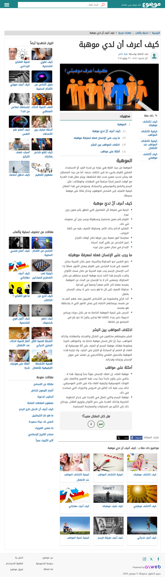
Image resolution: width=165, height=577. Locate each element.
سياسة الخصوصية (44, 563)
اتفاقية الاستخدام (14, 563)
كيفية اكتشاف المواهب (149, 133)
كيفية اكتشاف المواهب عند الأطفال (149, 145)
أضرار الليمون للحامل (42, 390)
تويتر (126, 437)
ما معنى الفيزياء (44, 428)
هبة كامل (123, 54)
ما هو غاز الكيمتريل (42, 415)
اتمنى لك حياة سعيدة (41, 422)
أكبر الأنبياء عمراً (44, 440)
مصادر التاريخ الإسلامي (40, 434)
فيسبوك (138, 437)
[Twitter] (151, 559)
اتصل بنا (19, 558)
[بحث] (102, 5)
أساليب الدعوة (45, 397)
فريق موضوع (16, 569)
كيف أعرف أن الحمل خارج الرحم (36, 409)
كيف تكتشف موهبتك (150, 123)
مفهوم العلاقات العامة (40, 403)
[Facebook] (158, 559)
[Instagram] (144, 559)
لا (91, 424)
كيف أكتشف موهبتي (150, 156)
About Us (48, 569)
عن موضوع (48, 558)
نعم (101, 424)
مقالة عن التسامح (43, 384)
